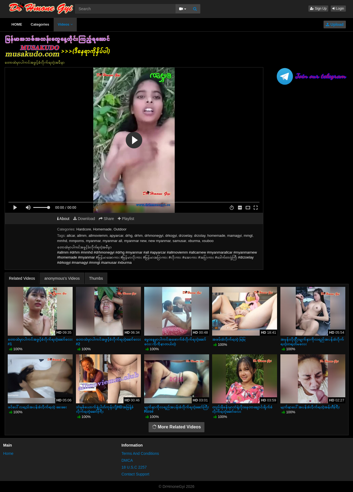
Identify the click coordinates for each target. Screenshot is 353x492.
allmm (82, 235)
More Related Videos (176, 427)
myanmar (93, 241)
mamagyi (234, 235)
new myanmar (159, 241)
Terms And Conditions (140, 453)
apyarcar (116, 235)
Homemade (102, 229)
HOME (17, 24)
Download (84, 218)
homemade (216, 235)
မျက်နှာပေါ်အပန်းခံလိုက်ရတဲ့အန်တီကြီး (310, 407)
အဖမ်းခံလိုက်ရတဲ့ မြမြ (228, 339)
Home (8, 453)
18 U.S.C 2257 (134, 467)
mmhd (62, 241)
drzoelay (185, 235)
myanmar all (112, 241)
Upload (334, 24)
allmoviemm (98, 235)
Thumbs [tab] (96, 278)
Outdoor (120, 229)
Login (338, 8)
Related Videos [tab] (22, 278)
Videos (65, 24)
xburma (194, 241)
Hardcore (83, 229)
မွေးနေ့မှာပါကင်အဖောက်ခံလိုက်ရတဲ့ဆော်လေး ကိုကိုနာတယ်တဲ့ (175, 341)
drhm (139, 235)
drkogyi (171, 235)
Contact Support (135, 474)
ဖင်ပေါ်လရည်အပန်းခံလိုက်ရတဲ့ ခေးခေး (37, 407)
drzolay (199, 235)
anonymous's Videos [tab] (62, 278)
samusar (179, 241)
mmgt (248, 235)
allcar (71, 235)
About (63, 218)
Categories (40, 24)
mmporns (76, 241)
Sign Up (318, 8)
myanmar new (135, 241)
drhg (128, 235)
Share (106, 218)
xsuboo (208, 241)
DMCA (127, 460)
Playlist (126, 218)
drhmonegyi (154, 235)
